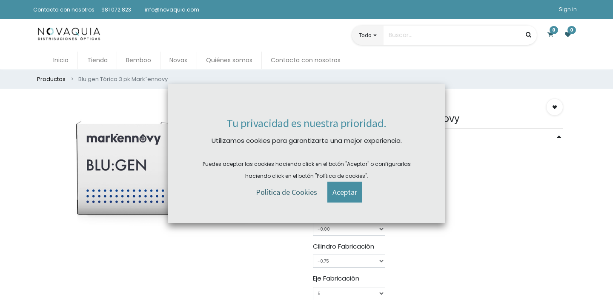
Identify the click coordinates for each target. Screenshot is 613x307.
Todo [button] (365, 35)
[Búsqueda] (528, 35)
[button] (554, 107)
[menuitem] (61, 60)
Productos (51, 79)
